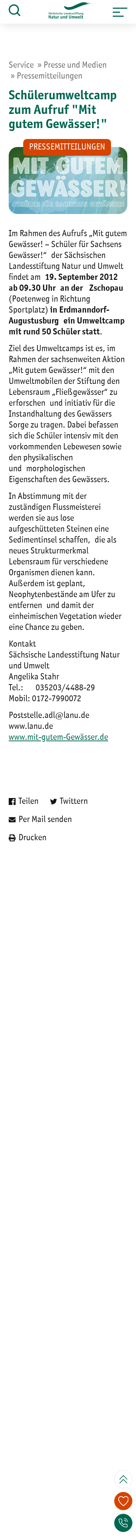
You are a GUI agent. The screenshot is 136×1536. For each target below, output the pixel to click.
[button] (120, 12)
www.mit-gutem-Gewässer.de (58, 737)
